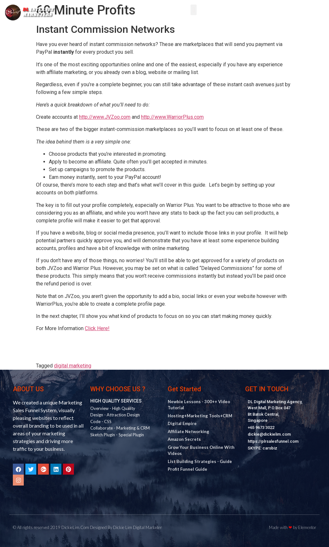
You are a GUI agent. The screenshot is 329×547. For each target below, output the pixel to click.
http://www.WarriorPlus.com (172, 117)
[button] (194, 10)
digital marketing (72, 366)
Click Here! (97, 328)
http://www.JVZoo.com (104, 117)
